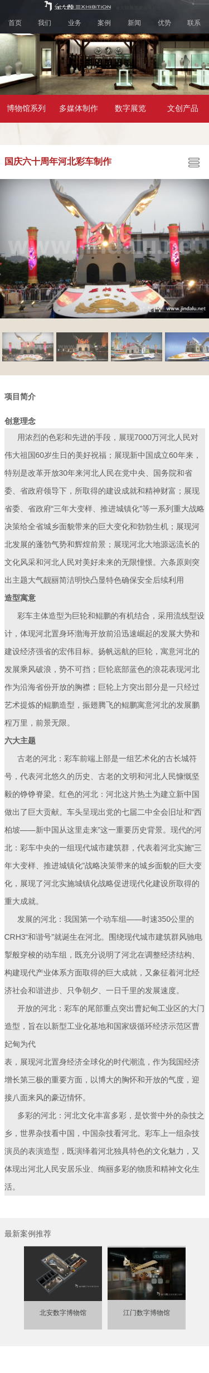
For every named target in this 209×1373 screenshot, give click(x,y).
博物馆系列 (26, 108)
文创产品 (182, 108)
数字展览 (130, 108)
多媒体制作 (78, 108)
